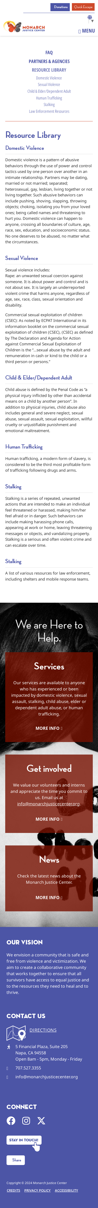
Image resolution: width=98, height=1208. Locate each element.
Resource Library (49, 70)
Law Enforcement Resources (49, 111)
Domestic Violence (49, 78)
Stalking (49, 104)
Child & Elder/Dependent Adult (49, 91)
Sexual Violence (49, 84)
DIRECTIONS (43, 1030)
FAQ (49, 52)
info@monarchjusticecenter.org (48, 804)
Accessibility (66, 1190)
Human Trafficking (49, 98)
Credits (13, 1190)
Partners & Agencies (49, 61)
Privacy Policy (37, 1190)
